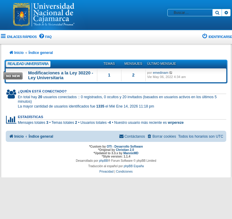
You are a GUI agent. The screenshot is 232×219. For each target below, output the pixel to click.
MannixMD (130, 153)
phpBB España (134, 166)
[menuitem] (44, 37)
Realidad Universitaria (28, 64)
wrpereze (176, 122)
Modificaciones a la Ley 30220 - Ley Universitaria (60, 75)
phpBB (103, 160)
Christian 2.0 (125, 150)
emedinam (160, 72)
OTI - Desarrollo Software (125, 146)
